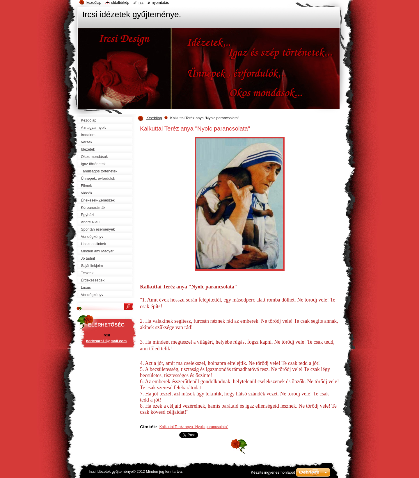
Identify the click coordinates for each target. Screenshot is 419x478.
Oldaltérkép (120, 2)
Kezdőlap (154, 118)
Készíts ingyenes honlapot (273, 472)
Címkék (148, 426)
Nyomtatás (160, 2)
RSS (141, 2)
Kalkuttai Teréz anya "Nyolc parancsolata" (193, 427)
